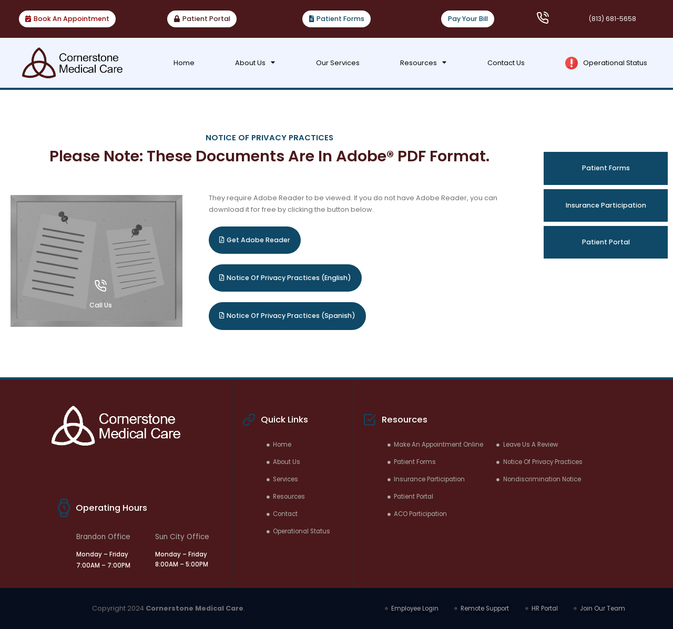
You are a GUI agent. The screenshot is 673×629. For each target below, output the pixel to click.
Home (184, 62)
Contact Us (506, 62)
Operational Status (606, 63)
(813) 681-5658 (612, 19)
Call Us (100, 305)
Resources (423, 62)
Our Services (338, 62)
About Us (255, 62)
